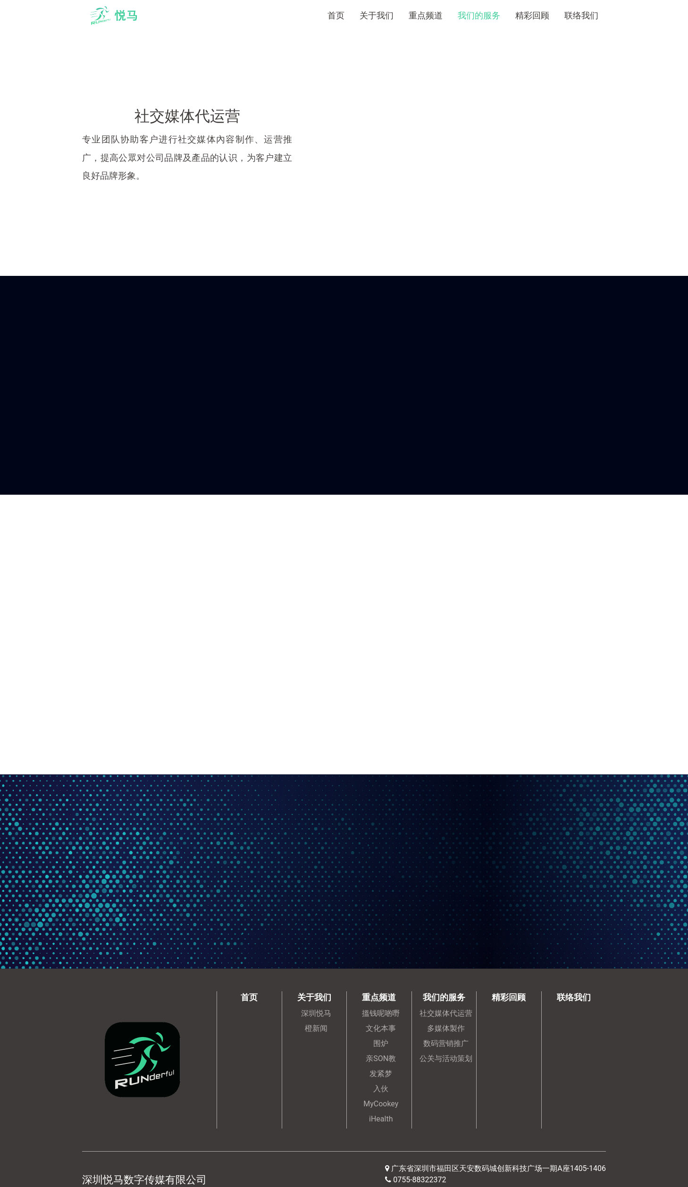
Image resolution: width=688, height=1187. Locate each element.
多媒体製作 (446, 1028)
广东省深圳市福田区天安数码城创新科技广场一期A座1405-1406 (498, 1168)
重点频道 (426, 15)
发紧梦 (380, 1073)
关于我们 (377, 15)
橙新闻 (316, 1028)
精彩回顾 (532, 15)
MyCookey (380, 1103)
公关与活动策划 (446, 1058)
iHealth (381, 1118)
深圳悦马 (316, 1013)
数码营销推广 (446, 1043)
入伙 (380, 1088)
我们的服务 (479, 15)
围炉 (380, 1043)
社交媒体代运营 (446, 1013)
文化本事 (381, 1028)
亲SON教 (381, 1058)
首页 (335, 15)
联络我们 (581, 15)
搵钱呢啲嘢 (381, 1013)
